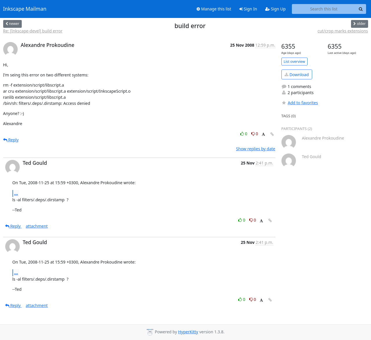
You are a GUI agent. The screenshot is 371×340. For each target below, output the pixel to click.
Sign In (248, 9)
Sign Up (275, 9)
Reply (11, 139)
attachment (37, 226)
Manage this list (214, 9)
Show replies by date (255, 148)
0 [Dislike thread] (254, 133)
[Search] (361, 9)
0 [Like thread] (244, 133)
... (16, 193)
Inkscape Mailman (25, 9)
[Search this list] (324, 9)
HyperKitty (188, 331)
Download (297, 74)
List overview (294, 61)
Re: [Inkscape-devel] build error (33, 31)
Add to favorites (299, 102)
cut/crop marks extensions (343, 31)
